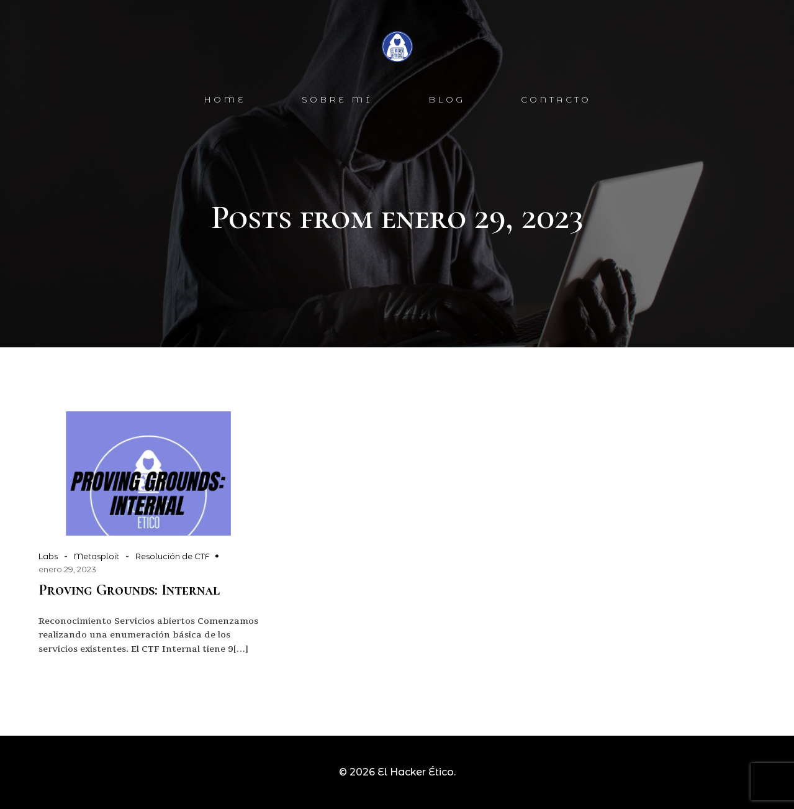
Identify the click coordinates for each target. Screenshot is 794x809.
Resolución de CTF (172, 556)
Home (225, 99)
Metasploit (96, 556)
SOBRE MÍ (337, 99)
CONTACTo (556, 99)
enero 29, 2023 (67, 569)
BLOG (446, 99)
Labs (48, 556)
